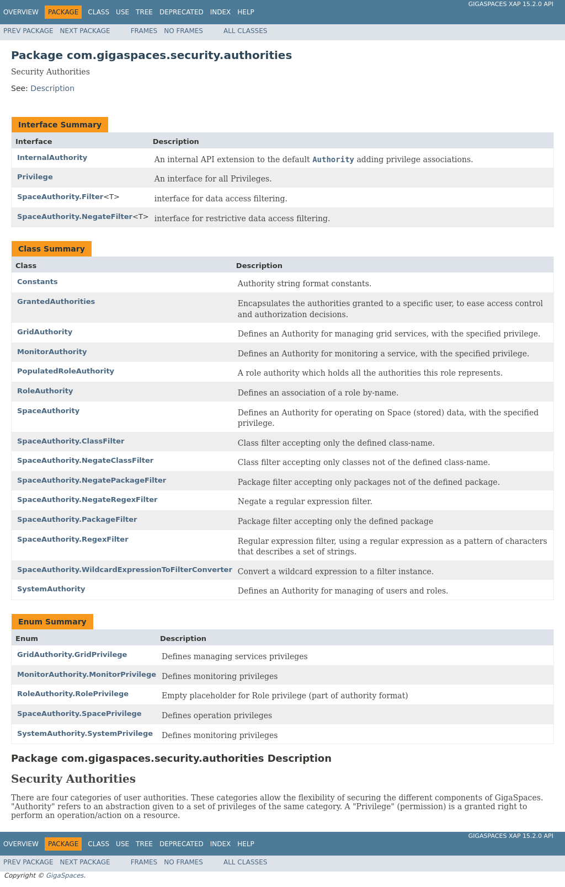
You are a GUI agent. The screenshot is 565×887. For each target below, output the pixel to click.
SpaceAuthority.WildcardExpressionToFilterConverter (124, 569)
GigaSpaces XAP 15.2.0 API (510, 4)
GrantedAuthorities (56, 301)
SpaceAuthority (48, 411)
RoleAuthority (45, 391)
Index (220, 12)
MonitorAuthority (52, 352)
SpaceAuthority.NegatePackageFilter (91, 480)
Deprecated (181, 12)
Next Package (85, 31)
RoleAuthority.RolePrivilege (73, 694)
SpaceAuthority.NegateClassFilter (85, 460)
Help (245, 12)
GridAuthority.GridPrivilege (72, 654)
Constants (37, 281)
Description (52, 88)
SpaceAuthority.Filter (60, 197)
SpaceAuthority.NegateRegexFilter (87, 499)
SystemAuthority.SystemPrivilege (85, 733)
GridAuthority (44, 332)
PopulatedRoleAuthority (65, 371)
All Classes (245, 31)
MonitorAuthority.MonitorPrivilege (86, 674)
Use (122, 12)
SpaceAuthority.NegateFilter (74, 216)
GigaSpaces (64, 875)
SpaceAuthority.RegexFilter (73, 539)
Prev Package (28, 31)
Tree (144, 12)
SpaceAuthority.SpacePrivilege (79, 713)
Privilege (35, 177)
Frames (144, 31)
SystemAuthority (51, 589)
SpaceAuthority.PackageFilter (77, 519)
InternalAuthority (52, 157)
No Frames (183, 31)
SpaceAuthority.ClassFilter (70, 441)
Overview (21, 12)
